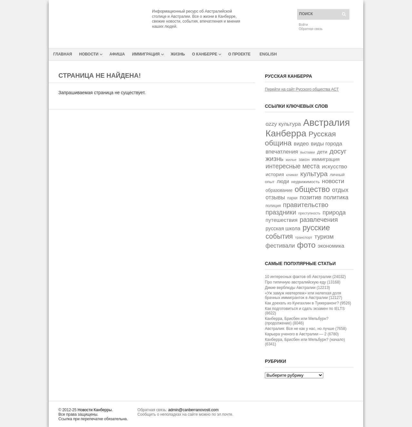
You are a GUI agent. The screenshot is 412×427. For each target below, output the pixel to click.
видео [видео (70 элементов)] (301, 144)
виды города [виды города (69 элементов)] (326, 144)
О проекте (239, 54)
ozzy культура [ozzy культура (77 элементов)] (283, 124)
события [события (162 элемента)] (279, 236)
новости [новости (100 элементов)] (333, 181)
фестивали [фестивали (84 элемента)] (280, 246)
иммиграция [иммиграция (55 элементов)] (325, 159)
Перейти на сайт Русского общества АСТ (302, 89)
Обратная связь (311, 29)
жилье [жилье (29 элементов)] (291, 159)
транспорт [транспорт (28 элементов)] (303, 237)
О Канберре (204, 54)
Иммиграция (146, 54)
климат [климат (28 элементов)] (292, 175)
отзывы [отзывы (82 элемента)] (275, 197)
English (268, 54)
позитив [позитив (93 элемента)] (310, 197)
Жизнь (178, 54)
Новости (88, 54)
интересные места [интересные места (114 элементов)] (293, 166)
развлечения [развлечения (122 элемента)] (319, 219)
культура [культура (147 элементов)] (314, 173)
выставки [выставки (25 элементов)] (307, 152)
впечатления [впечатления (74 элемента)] (282, 152)
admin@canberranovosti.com (193, 410)
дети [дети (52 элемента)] (322, 151)
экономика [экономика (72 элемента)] (331, 246)
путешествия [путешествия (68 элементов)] (281, 220)
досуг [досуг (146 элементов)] (338, 151)
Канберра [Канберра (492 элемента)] (286, 133)
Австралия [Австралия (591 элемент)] (326, 122)
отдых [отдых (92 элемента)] (340, 189)
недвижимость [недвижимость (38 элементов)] (305, 181)
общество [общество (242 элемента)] (312, 189)
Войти (303, 24)
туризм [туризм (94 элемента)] (324, 236)
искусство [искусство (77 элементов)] (334, 166)
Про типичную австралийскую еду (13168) (302, 282)
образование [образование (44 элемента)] (279, 190)
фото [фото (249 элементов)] (306, 245)
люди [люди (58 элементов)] (283, 181)
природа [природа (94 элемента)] (334, 212)
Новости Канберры (95, 410)
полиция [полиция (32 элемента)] (273, 206)
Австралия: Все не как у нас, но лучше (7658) (306, 328)
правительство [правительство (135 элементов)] (305, 204)
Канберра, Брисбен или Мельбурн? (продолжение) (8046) (296, 320)
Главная (62, 54)
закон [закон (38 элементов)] (304, 159)
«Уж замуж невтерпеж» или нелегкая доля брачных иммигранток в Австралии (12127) (303, 295)
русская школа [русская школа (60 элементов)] (283, 228)
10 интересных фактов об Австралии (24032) (305, 276)
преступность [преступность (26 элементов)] (309, 213)
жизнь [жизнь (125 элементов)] (275, 158)
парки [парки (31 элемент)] (292, 198)
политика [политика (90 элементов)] (336, 197)
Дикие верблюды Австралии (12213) (297, 287)
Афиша (117, 54)
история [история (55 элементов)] (275, 174)
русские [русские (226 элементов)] (316, 227)
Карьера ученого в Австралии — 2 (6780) (302, 334)
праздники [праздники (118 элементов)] (281, 212)
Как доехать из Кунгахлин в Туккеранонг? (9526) (308, 303)
